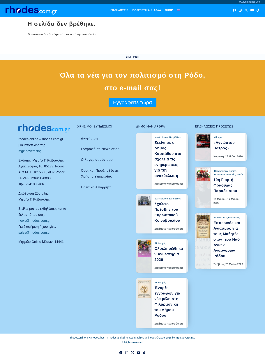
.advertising (185, 337)
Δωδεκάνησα (161, 137)
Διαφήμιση (89, 138)
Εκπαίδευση (175, 198)
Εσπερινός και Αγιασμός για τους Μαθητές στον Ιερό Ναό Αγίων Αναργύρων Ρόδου (226, 239)
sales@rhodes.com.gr (34, 232)
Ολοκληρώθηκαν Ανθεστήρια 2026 (168, 254)
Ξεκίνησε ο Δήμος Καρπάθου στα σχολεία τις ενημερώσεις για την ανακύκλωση (167, 159)
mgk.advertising (30, 151)
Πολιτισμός (160, 243)
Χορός (240, 174)
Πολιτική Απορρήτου (97, 187)
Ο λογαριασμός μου (97, 160)
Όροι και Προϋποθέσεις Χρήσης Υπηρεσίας (100, 173)
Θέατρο (218, 137)
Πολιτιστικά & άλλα (146, 10)
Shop (169, 10)
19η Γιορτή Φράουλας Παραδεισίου (225, 185)
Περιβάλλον (175, 137)
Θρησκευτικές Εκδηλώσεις (227, 217)
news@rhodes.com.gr (34, 220)
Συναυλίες (231, 174)
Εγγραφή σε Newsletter (100, 149)
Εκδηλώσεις (119, 10)
